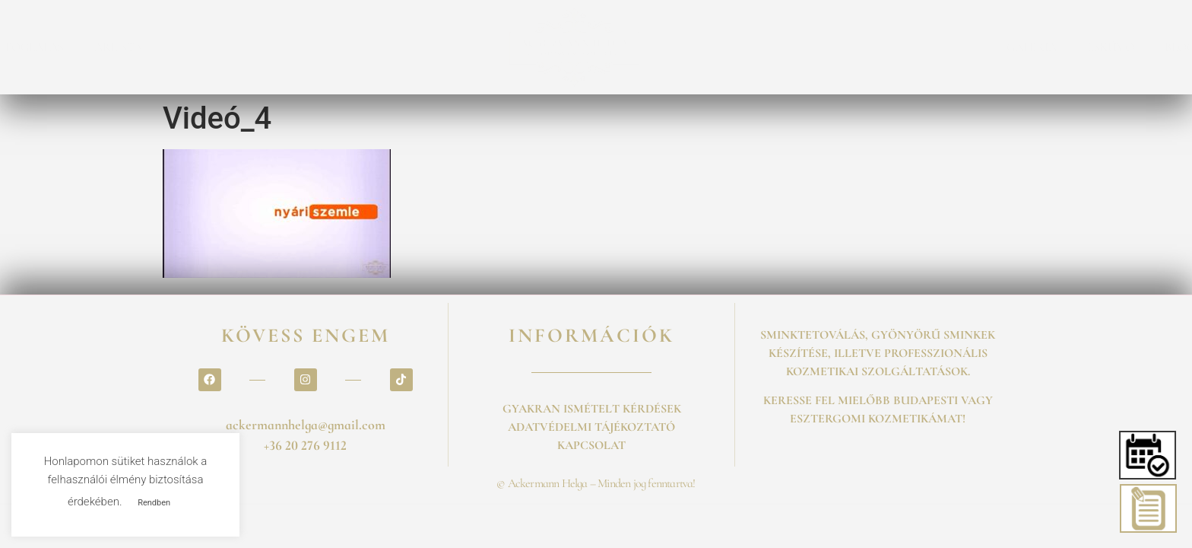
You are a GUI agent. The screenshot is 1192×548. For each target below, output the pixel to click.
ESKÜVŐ (792, 47)
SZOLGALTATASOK (241, 47)
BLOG (861, 47)
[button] (1148, 455)
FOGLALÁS (353, 47)
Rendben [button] (154, 503)
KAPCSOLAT (941, 47)
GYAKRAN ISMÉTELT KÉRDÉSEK (591, 408)
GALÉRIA (713, 47)
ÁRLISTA (437, 47)
